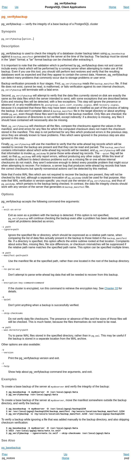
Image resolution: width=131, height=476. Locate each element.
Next (126, 7)
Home (112, 7)
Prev (5, 7)
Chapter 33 (111, 293)
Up (16, 7)
